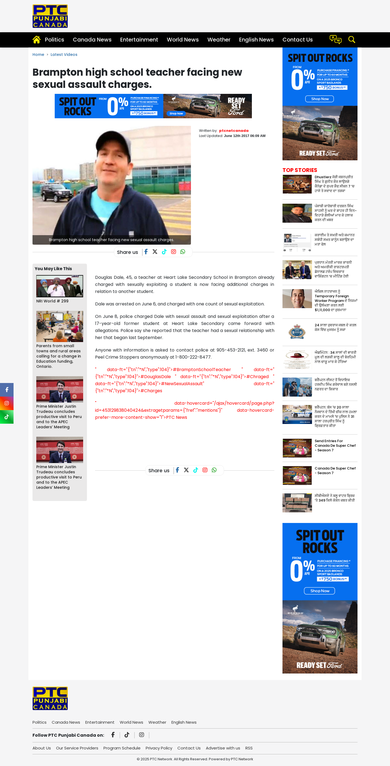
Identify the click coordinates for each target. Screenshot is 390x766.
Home (38, 54)
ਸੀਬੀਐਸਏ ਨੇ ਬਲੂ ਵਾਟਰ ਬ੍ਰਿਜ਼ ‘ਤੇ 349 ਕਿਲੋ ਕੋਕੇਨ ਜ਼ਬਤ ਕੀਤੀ (335, 498)
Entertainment (139, 39)
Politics (54, 39)
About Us (41, 748)
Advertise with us (223, 748)
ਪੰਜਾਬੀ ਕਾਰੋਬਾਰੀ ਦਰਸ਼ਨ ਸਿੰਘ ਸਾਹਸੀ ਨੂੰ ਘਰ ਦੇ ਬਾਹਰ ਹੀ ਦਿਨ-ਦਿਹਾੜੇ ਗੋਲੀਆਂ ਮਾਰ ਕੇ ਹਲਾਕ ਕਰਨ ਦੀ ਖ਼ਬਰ (336, 212)
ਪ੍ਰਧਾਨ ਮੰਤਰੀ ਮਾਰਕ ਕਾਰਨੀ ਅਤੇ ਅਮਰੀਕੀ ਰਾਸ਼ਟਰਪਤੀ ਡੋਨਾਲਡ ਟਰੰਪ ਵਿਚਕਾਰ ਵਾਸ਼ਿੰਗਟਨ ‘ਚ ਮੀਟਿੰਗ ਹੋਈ (333, 269)
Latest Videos (64, 54)
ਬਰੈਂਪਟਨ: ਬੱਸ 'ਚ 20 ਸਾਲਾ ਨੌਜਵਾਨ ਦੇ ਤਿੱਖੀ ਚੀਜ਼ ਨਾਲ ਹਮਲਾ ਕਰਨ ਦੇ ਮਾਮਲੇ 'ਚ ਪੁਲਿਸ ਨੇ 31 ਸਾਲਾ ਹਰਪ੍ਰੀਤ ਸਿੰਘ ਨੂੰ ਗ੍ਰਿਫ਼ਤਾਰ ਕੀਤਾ (336, 416)
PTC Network (242, 759)
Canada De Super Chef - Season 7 (335, 470)
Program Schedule (122, 748)
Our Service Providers (77, 748)
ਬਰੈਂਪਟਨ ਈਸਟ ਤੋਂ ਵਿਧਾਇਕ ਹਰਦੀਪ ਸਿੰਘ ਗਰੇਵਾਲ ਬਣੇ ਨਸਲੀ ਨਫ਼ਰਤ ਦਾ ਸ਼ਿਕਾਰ (336, 384)
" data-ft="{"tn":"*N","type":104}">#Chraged (222, 377)
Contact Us (297, 39)
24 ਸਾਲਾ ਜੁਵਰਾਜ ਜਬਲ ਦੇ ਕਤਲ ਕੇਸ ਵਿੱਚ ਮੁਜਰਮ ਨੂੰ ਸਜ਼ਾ (335, 327)
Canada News (92, 39)
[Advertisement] (193, 438)
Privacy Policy (159, 748)
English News (256, 39)
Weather (218, 39)
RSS (249, 748)
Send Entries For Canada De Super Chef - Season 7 (335, 445)
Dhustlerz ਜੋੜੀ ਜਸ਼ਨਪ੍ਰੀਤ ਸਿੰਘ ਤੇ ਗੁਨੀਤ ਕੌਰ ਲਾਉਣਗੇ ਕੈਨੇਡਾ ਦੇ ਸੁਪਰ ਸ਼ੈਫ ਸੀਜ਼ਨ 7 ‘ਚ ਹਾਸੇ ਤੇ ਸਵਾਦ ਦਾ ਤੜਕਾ (335, 183)
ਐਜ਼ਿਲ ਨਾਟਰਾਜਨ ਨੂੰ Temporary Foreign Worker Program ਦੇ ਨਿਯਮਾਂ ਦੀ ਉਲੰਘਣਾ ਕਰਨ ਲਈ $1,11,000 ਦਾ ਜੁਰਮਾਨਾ (336, 300)
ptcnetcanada (234, 130)
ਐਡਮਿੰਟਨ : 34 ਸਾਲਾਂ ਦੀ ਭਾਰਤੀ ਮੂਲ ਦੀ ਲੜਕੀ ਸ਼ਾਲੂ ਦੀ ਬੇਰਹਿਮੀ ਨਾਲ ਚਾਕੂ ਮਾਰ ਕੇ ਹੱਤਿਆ (335, 357)
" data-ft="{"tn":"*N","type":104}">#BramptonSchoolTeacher (163, 369)
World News (183, 39)
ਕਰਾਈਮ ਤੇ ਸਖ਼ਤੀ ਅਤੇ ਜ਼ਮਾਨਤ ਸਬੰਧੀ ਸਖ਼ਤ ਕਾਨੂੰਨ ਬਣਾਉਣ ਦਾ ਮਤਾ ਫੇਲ (335, 239)
